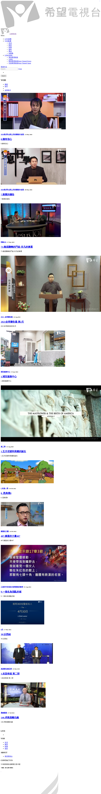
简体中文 (4, 67)
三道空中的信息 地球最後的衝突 (12, 587)
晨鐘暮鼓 (4, 713)
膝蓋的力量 (5, 531)
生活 (6, 742)
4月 (2, 629)
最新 (6, 84)
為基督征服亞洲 (6, 669)
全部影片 (8, 90)
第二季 (3, 446)
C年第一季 (4, 488)
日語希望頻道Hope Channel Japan (20, 63)
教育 (6, 744)
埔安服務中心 (5, 372)
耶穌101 (3, 242)
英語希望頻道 (13, 57)
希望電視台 (9, 756)
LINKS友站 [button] (8, 55)
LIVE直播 (8, 39)
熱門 (6, 86)
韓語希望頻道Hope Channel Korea (20, 61)
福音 (6, 748)
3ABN (11, 59)
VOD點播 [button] (8, 41)
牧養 (6, 746)
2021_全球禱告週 (7, 317)
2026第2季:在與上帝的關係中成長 (12, 134)
